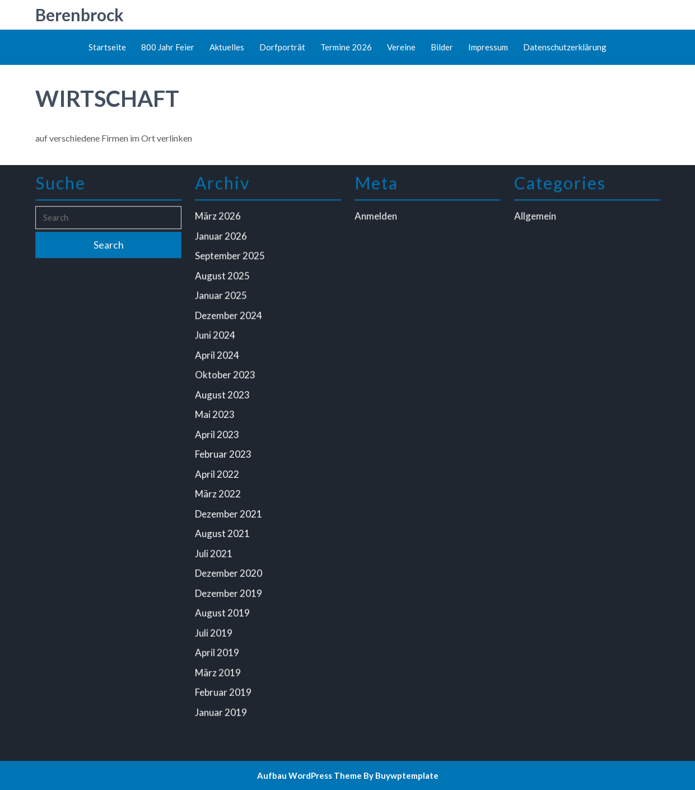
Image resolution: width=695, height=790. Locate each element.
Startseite (107, 47)
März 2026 (219, 221)
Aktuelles (226, 47)
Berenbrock (79, 14)
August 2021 (223, 531)
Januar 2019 (222, 706)
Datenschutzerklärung (565, 47)
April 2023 (218, 434)
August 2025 (223, 279)
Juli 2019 (215, 628)
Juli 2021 (215, 551)
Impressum (488, 47)
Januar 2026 (222, 240)
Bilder (442, 47)
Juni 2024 (216, 338)
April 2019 (218, 647)
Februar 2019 (224, 687)
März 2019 (219, 667)
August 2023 (223, 396)
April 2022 (218, 473)
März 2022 (219, 493)
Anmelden (377, 221)
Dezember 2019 (229, 589)
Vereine (401, 47)
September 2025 (231, 260)
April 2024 (218, 357)
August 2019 (223, 609)
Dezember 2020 (229, 570)
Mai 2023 (216, 415)
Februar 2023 (224, 454)
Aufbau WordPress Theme (309, 775)
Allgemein (536, 221)
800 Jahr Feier (167, 47)
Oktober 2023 (226, 376)
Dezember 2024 (229, 318)
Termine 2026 (346, 47)
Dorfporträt (282, 47)
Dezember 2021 (229, 512)
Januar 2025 (222, 298)
